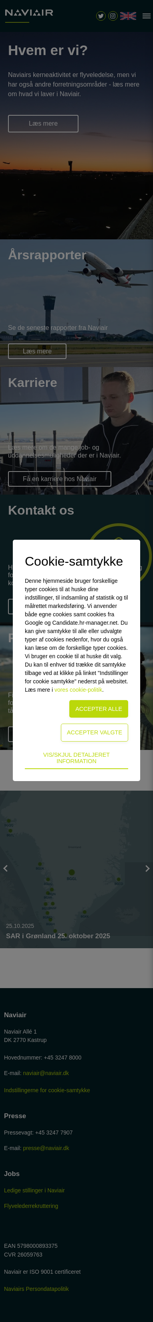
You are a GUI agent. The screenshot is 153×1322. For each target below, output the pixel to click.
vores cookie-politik (78, 690)
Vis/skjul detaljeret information (76, 758)
